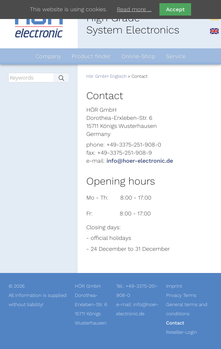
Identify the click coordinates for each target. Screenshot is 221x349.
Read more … (134, 9)
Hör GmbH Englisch (106, 76)
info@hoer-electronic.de (139, 161)
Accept (175, 9)
